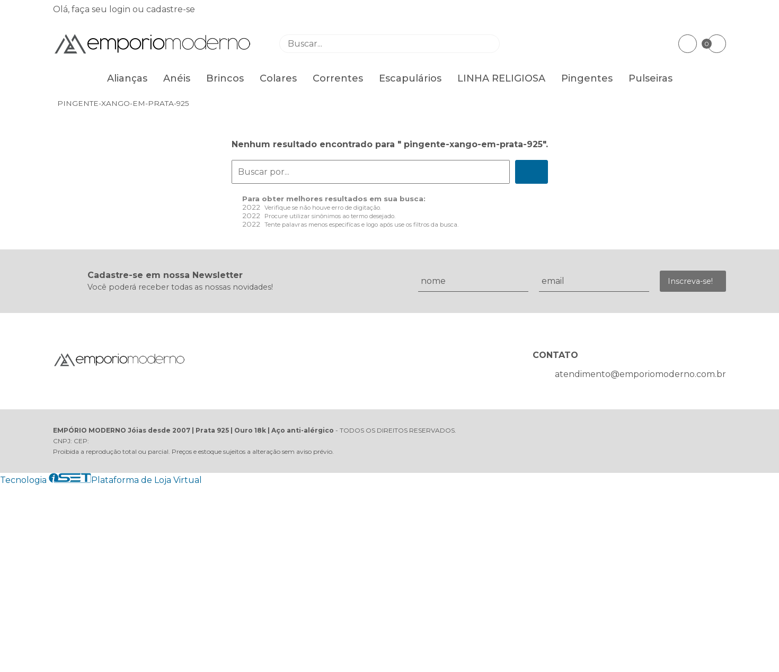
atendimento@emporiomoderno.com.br (640, 374)
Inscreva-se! (690, 281)
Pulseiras (650, 78)
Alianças (127, 78)
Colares (278, 78)
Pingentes (587, 78)
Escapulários (410, 78)
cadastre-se (170, 9)
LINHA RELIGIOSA (501, 78)
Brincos (225, 78)
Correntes (338, 78)
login (120, 9)
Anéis (176, 78)
